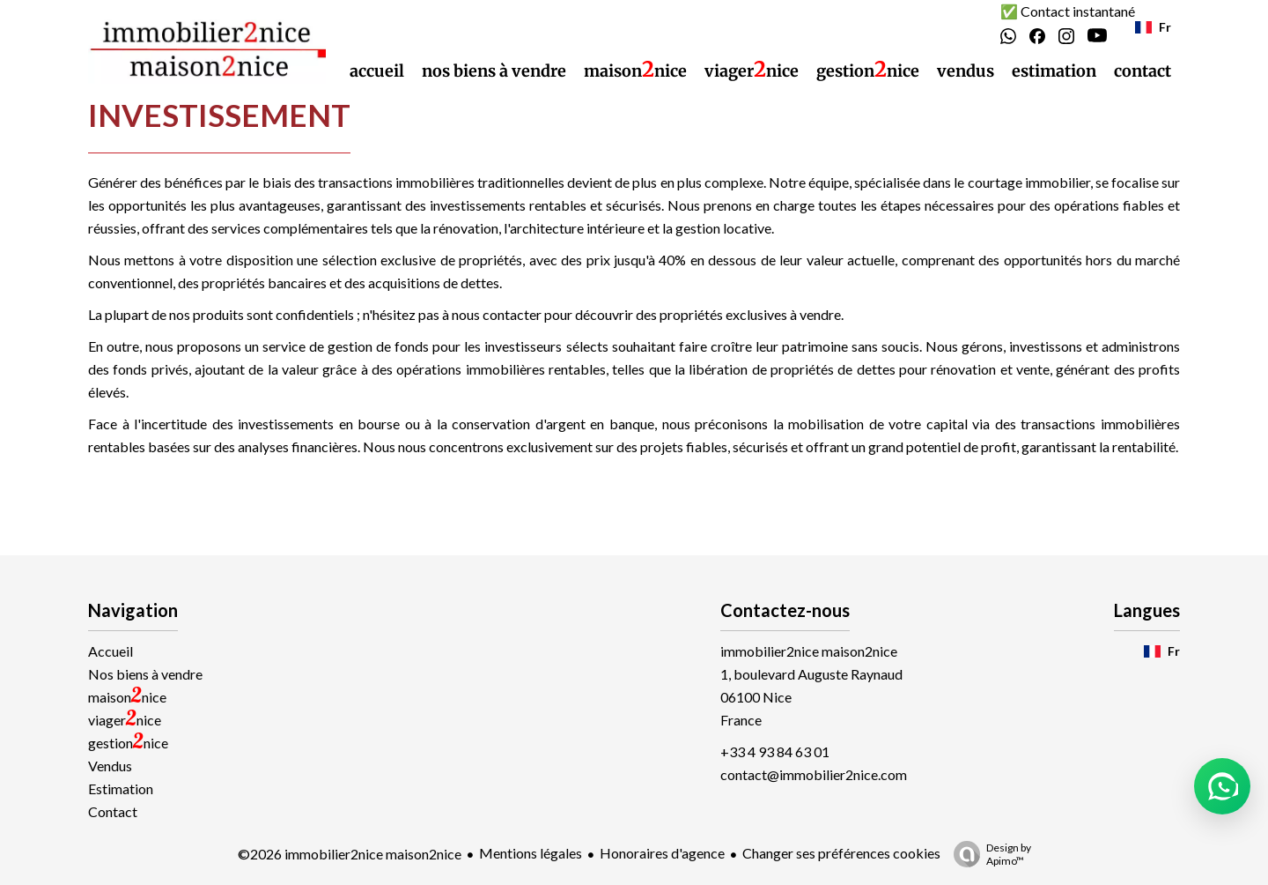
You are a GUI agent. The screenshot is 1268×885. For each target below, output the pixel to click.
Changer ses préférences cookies (841, 852)
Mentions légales (530, 852)
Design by (988, 854)
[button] (1222, 786)
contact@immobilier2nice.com (813, 774)
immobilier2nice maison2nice (808, 651)
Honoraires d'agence (662, 852)
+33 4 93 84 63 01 (774, 751)
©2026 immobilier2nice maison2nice (349, 853)
